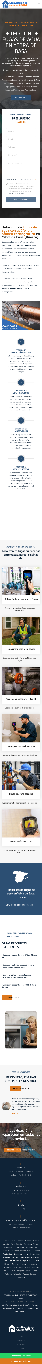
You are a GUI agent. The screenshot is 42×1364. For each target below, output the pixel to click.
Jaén (13, 1257)
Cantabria (20, 1247)
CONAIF (15, 1295)
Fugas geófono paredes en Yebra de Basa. (21, 87)
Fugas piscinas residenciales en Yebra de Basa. (21, 83)
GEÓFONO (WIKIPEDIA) (28, 1295)
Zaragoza (21, 1277)
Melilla (29, 1261)
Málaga (23, 1261)
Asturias (6, 1244)
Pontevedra (32, 1264)
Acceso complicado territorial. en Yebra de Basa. (21, 80)
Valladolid (17, 1274)
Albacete (20, 1241)
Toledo (34, 1271)
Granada (37, 1251)
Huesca (32, 1254)
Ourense (15, 1264)
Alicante (28, 1241)
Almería (36, 1241)
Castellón (29, 1247)
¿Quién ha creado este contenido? (15, 1305)
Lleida (4, 1261)
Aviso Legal (21, 1340)
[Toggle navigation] (39, 4)
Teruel (27, 1271)
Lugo (10, 1261)
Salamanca (7, 1267)
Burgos (36, 1244)
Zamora (33, 1274)
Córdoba (15, 1251)
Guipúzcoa (18, 1254)
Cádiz (12, 1247)
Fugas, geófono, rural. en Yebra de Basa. (21, 90)
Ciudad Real (6, 1251)
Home (21, 1336)
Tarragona (20, 1271)
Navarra (7, 1264)
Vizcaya (26, 1274)
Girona (29, 1251)
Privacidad (21, 1344)
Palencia (23, 1264)
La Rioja (19, 1257)
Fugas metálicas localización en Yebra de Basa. (21, 77)
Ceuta (36, 1247)
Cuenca (23, 1251)
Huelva (25, 1254)
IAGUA (21, 1298)
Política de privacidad (16, 193)
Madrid (16, 1261)
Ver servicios (21, 98)
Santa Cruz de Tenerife (21, 1267)
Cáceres (6, 1247)
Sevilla (7, 1271)
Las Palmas (28, 1257)
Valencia (8, 1274)
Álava (13, 1241)
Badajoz (19, 1244)
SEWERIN (7, 1295)
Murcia (36, 1261)
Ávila (13, 1244)
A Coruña (5, 1241)
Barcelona (28, 1244)
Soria (13, 1271)
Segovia (35, 1267)
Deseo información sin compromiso (19, 1150)
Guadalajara (7, 1254)
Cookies (21, 1348)
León (36, 1257)
